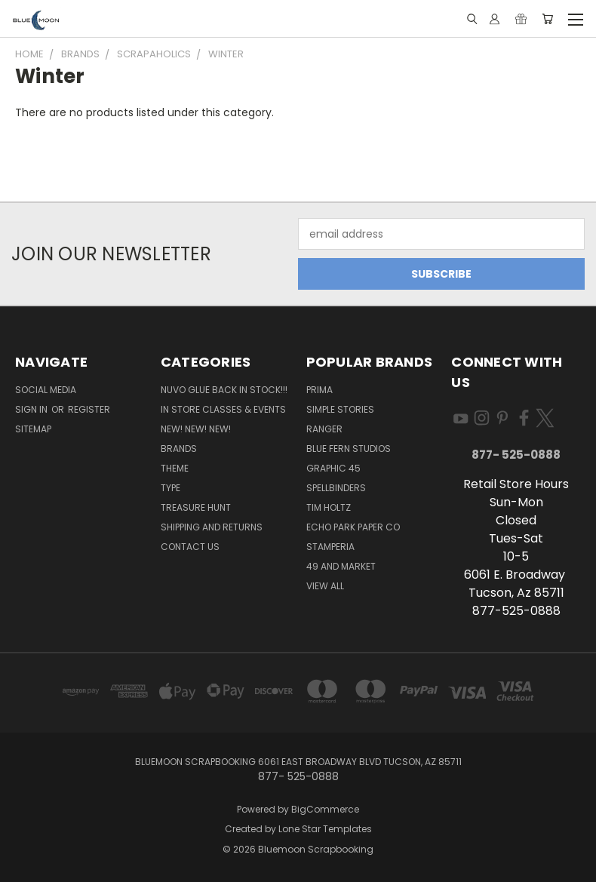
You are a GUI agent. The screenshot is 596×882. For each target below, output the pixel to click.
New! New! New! (196, 429)
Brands (179, 448)
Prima (319, 389)
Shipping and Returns (212, 527)
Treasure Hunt (196, 507)
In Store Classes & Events (223, 409)
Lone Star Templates (325, 828)
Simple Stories (340, 409)
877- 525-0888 (516, 455)
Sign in (32, 409)
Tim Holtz (328, 507)
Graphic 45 (333, 468)
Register (89, 409)
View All (325, 585)
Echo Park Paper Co (353, 527)
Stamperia (330, 546)
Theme (175, 468)
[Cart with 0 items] (547, 18)
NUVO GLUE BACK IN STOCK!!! (224, 389)
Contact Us (190, 546)
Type (170, 487)
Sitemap (33, 429)
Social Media (45, 389)
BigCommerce (325, 809)
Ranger (324, 429)
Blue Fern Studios (348, 448)
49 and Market (341, 566)
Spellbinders (336, 487)
